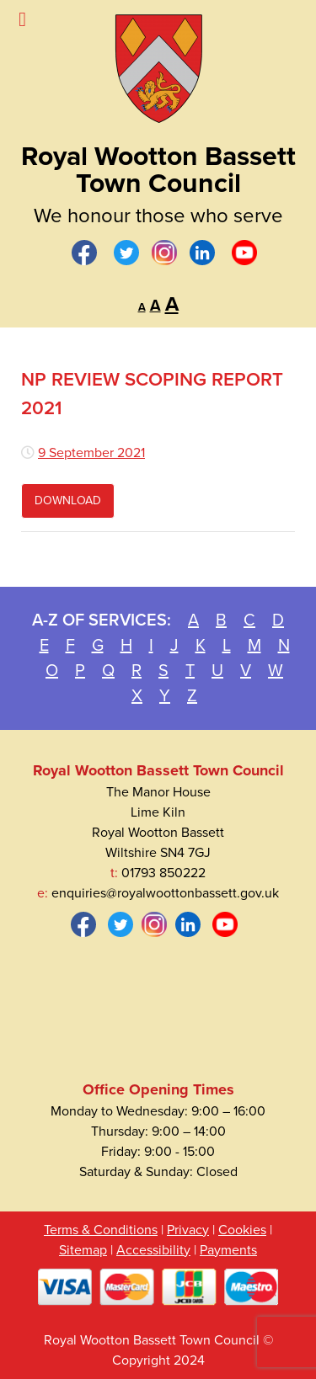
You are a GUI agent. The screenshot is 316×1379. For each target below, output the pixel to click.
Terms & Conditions (101, 1230)
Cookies (242, 1230)
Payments (228, 1250)
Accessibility (153, 1250)
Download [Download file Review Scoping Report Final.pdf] (68, 500)
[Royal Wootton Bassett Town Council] (158, 63)
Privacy (188, 1230)
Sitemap (83, 1250)
